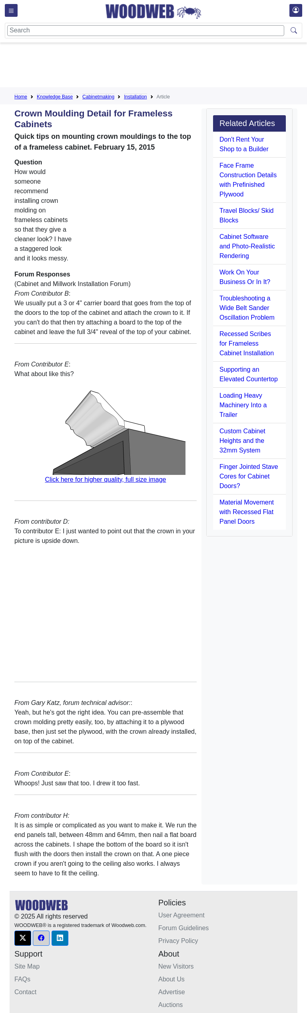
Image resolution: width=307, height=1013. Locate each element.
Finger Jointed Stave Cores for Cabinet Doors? (248, 476)
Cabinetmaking (98, 97)
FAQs (22, 979)
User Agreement (181, 915)
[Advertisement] (159, 66)
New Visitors (176, 966)
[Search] (145, 30)
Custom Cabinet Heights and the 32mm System (242, 441)
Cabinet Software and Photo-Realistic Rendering (247, 246)
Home (20, 97)
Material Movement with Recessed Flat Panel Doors (246, 512)
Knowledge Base (55, 97)
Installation (135, 97)
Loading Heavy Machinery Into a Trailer (243, 405)
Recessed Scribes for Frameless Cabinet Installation (246, 343)
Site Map (27, 966)
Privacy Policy (178, 940)
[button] (22, 938)
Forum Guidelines (183, 928)
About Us (171, 979)
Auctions (170, 1004)
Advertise (171, 992)
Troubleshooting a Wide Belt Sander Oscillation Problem (247, 308)
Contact (25, 992)
